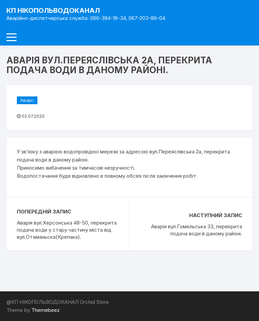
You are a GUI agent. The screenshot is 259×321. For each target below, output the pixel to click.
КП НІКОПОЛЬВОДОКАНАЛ (53, 10)
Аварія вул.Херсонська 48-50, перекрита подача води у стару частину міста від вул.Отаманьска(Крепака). (67, 230)
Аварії (27, 100)
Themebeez (45, 310)
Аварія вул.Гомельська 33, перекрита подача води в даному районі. (196, 230)
